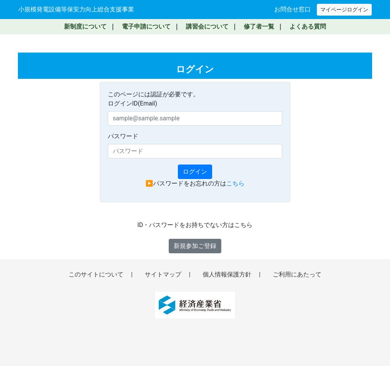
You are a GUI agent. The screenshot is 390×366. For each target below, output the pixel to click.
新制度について (85, 26)
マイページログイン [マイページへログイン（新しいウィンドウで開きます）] (344, 9)
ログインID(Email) (132, 103)
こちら (235, 183)
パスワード (123, 136)
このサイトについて (97, 274)
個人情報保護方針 (228, 274)
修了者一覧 (259, 26)
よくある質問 (307, 26)
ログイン (195, 171)
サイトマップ (164, 274)
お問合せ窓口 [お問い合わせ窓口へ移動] (292, 9)
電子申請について (146, 26)
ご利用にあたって (297, 274)
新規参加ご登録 (195, 245)
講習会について (207, 26)
